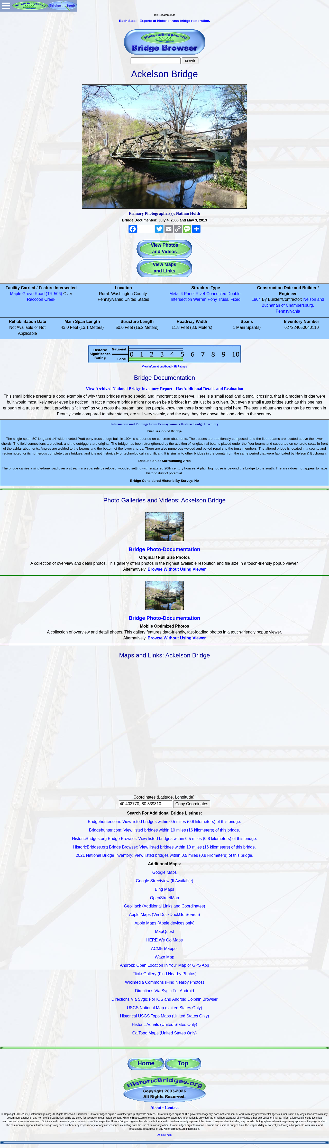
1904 (256, 299)
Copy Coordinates (191, 804)
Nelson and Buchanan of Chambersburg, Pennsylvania (293, 305)
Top (183, 1063)
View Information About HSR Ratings (164, 366)
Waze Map (164, 957)
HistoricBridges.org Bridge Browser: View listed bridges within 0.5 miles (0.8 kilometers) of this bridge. (164, 838)
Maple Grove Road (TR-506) (36, 294)
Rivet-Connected (211, 294)
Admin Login (164, 1135)
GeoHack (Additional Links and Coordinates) (164, 906)
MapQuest (164, 931)
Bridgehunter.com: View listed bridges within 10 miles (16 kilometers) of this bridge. (164, 830)
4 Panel (188, 294)
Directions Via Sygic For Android (164, 991)
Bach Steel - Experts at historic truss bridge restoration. (164, 21)
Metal (174, 294)
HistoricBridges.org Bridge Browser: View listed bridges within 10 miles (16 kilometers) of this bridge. (164, 847)
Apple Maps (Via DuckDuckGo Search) (164, 914)
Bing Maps (164, 889)
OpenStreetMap (164, 898)
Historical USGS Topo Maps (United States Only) (164, 1016)
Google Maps (164, 872)
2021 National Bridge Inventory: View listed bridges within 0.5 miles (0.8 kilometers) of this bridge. (164, 855)
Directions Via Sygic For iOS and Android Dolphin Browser (164, 999)
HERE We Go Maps (164, 940)
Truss (223, 299)
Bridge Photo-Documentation (164, 549)
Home (146, 1063)
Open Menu (6, 6)
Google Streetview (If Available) (164, 881)
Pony (212, 299)
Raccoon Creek (41, 299)
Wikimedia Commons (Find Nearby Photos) (164, 982)
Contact (172, 1107)
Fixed (236, 299)
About (155, 1107)
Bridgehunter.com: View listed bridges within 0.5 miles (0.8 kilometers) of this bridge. (164, 821)
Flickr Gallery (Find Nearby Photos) (164, 974)
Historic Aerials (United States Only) (164, 1024)
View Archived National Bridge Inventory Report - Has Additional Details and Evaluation (164, 389)
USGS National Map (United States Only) (164, 1008)
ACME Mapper (164, 948)
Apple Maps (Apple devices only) (164, 923)
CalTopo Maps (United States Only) (164, 1033)
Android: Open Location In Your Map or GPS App (164, 965)
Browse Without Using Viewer (177, 569)
